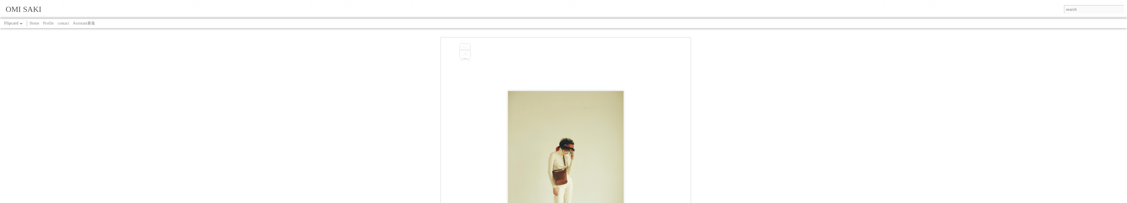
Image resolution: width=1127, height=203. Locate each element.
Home (34, 23)
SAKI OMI (588, 155)
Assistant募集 (84, 23)
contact (63, 23)
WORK (572, 163)
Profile (48, 23)
